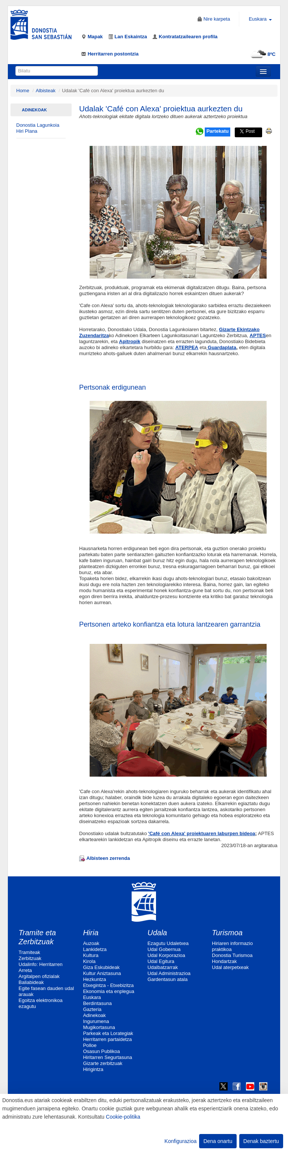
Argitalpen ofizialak (39, 976)
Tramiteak (29, 952)
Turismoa (227, 932)
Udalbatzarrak (162, 967)
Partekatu (217, 131)
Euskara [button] (260, 19)
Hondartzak (224, 961)
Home (22, 90)
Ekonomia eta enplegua (108, 991)
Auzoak (91, 943)
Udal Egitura (160, 961)
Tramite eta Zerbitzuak (37, 937)
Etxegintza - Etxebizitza (108, 985)
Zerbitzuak (30, 958)
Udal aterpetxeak (230, 967)
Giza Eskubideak (101, 967)
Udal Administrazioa (168, 973)
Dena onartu (217, 1141)
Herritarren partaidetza (107, 1039)
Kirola (89, 961)
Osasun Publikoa (101, 1051)
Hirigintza (93, 1069)
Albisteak (46, 90)
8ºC (262, 54)
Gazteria (92, 1009)
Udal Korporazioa (166, 955)
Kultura (90, 955)
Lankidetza (94, 949)
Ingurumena (96, 1021)
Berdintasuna (97, 1003)
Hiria (90, 932)
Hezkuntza (94, 979)
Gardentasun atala (167, 979)
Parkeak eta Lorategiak (108, 1033)
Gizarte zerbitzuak (102, 1063)
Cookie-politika (123, 1117)
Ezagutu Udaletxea (168, 943)
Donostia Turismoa (232, 955)
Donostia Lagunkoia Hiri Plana (37, 128)
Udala (157, 932)
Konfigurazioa (181, 1141)
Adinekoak (34, 110)
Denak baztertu (261, 1141)
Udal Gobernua (163, 949)
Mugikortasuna (99, 1027)
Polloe (89, 1045)
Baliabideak (31, 982)
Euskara (92, 997)
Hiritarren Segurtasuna (107, 1057)
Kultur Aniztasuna (102, 973)
